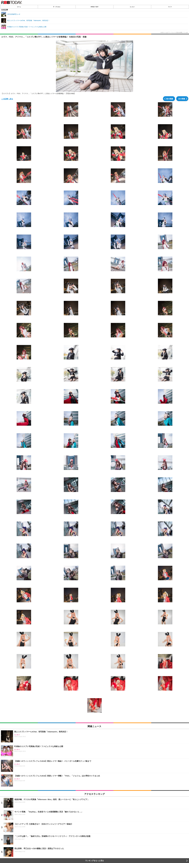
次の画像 (181, 98)
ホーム (19, 6)
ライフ (170, 6)
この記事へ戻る (7, 99)
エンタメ (132, 6)
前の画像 (169, 98)
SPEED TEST (94, 6)
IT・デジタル (56, 6)
